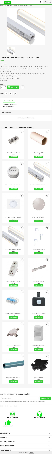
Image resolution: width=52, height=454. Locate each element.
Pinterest (15, 93)
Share (6, 93)
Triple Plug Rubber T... (39, 377)
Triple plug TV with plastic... (13, 345)
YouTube (11, 406)
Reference (6, 104)
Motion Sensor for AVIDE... (39, 313)
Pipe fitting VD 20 (39, 153)
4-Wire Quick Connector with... (13, 313)
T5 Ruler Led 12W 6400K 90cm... (38, 185)
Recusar (31, 452)
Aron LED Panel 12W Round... (13, 217)
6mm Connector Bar (39, 281)
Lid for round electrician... (39, 217)
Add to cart (13, 87)
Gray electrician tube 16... (13, 377)
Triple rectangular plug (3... (13, 281)
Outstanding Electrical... (39, 345)
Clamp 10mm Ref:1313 (39, 249)
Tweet (10, 93)
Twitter (6, 406)
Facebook (1, 406)
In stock (5, 106)
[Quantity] (2, 87)
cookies (26, 452)
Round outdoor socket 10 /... (13, 185)
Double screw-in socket (13, 153)
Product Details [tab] (8, 101)
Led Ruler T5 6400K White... (13, 249)
